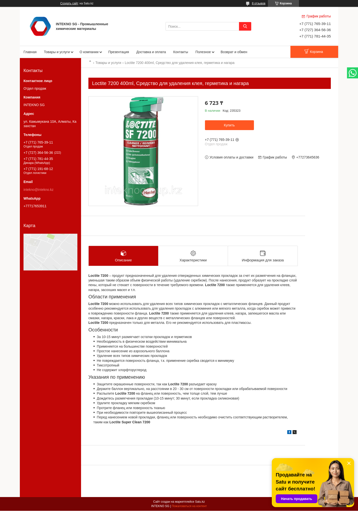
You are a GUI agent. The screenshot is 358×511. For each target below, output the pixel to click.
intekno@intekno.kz (38, 190)
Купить (229, 125)
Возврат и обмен (234, 52)
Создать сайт (69, 3)
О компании (89, 52)
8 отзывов (258, 3)
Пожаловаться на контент (189, 506)
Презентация (118, 52)
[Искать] (245, 26)
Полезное (203, 52)
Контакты (180, 52)
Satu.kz (200, 502)
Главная (30, 52)
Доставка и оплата (151, 52)
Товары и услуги (57, 52)
